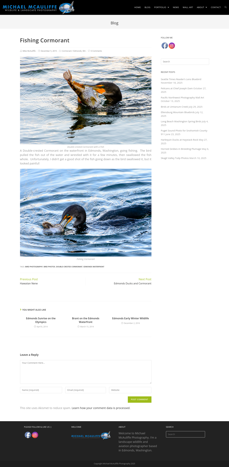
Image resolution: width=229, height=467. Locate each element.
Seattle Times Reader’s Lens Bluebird (181, 79)
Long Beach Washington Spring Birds (181, 121)
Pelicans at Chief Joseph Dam (177, 88)
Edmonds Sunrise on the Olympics (40, 320)
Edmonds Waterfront (93, 266)
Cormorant (67, 51)
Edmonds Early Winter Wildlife (130, 318)
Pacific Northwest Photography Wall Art (182, 97)
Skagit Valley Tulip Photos (175, 158)
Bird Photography (34, 266)
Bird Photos (49, 266)
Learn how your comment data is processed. (101, 408)
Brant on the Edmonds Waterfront (85, 320)
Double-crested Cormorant (69, 266)
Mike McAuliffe (29, 51)
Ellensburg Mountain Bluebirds (178, 112)
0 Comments (96, 51)
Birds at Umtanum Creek (174, 106)
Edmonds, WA (79, 51)
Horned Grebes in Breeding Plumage (181, 148)
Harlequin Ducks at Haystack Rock (179, 139)
